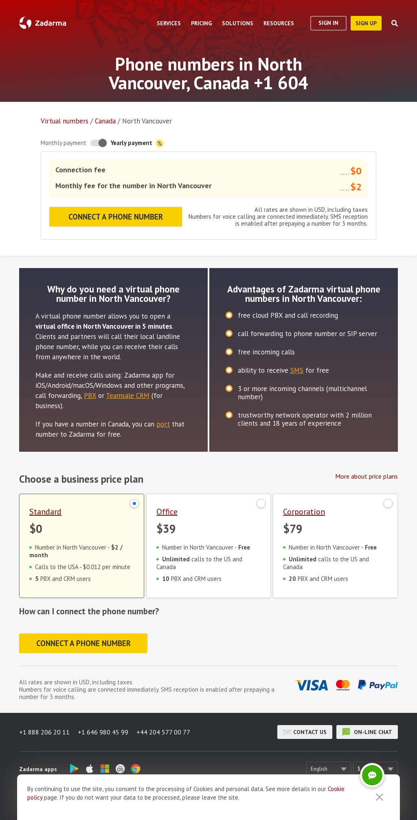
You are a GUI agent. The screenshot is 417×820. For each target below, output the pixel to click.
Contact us (305, 732)
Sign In (328, 22)
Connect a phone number (115, 217)
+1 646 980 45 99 (103, 732)
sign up (366, 23)
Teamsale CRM (127, 395)
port (163, 424)
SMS (296, 370)
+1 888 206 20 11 (44, 732)
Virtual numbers (64, 121)
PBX (90, 395)
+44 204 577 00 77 (163, 732)
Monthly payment (63, 143)
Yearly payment (137, 143)
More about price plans (366, 476)
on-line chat (367, 732)
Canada (105, 121)
